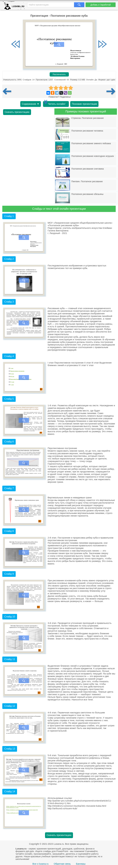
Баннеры (80, 863)
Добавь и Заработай (100, 5)
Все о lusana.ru (40, 863)
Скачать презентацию (17, 112)
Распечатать (59, 74)
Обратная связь (62, 863)
